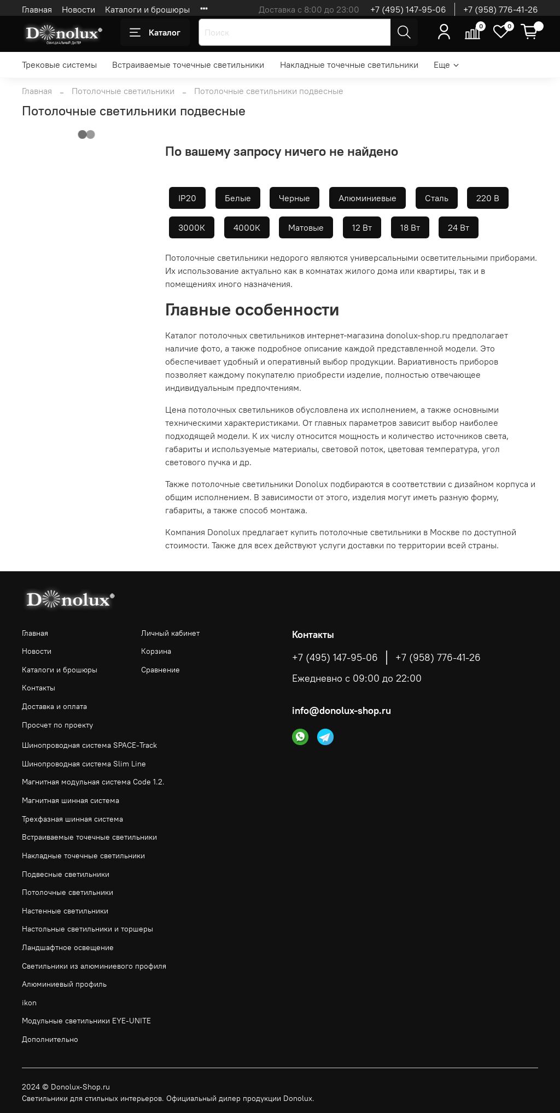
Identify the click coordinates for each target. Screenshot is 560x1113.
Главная (37, 9)
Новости (78, 9)
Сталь (436, 197)
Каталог (155, 32)
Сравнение (160, 670)
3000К (191, 227)
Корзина (156, 651)
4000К (247, 227)
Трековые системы (59, 64)
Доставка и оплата (54, 706)
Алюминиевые (367, 197)
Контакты (38, 688)
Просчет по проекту (57, 725)
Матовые (306, 227)
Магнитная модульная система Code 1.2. (93, 782)
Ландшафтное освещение (68, 947)
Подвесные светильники (65, 874)
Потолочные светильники (123, 90)
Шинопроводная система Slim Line (84, 764)
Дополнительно (50, 1039)
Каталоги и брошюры (147, 9)
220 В (487, 197)
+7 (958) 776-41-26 (500, 9)
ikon (29, 1002)
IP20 (187, 197)
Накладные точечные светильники (349, 64)
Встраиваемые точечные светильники (188, 64)
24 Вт (458, 227)
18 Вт (410, 227)
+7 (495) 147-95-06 (408, 9)
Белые (238, 197)
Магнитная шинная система (70, 800)
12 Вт (362, 227)
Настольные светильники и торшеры (87, 929)
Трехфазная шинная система (72, 819)
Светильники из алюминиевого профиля (94, 966)
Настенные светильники (65, 911)
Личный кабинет (170, 633)
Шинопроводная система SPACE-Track (89, 745)
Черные (294, 197)
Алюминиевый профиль (64, 984)
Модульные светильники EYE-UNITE (86, 1021)
